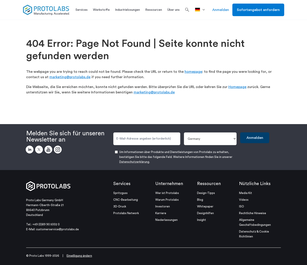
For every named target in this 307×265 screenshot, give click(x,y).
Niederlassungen (166, 219)
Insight (201, 219)
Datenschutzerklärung (134, 161)
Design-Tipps (206, 193)
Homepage (237, 87)
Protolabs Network (126, 213)
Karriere (160, 213)
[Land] (210, 138)
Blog (200, 199)
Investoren (162, 206)
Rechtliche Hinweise (252, 213)
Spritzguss (120, 193)
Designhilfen (205, 213)
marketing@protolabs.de (69, 77)
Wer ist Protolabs (167, 193)
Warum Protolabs (167, 199)
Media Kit (245, 193)
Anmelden (220, 10)
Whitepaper (205, 206)
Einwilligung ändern (79, 255)
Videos (243, 199)
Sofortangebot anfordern (258, 10)
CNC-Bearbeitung (125, 199)
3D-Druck (119, 206)
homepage (193, 71)
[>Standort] (201, 10)
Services (121, 183)
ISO (241, 206)
